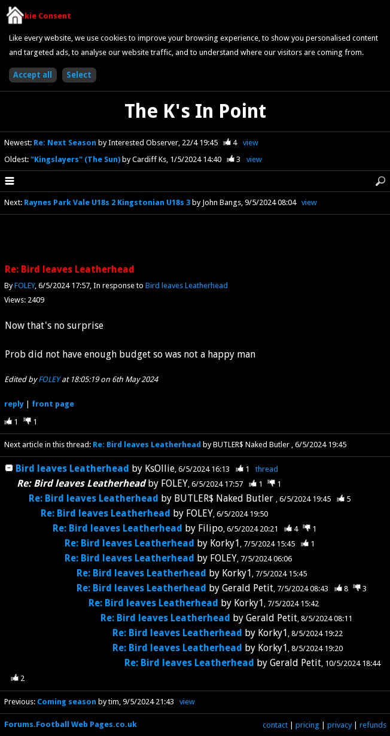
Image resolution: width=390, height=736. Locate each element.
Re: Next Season (65, 142)
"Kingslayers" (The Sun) (76, 159)
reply (14, 403)
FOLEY (24, 285)
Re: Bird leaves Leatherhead (147, 444)
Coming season (66, 701)
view (250, 142)
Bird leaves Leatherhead (186, 285)
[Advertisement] (195, 240)
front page (53, 403)
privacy (339, 724)
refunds (372, 724)
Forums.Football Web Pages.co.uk (70, 724)
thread (266, 469)
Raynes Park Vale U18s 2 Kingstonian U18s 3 (107, 202)
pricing (307, 724)
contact (275, 724)
